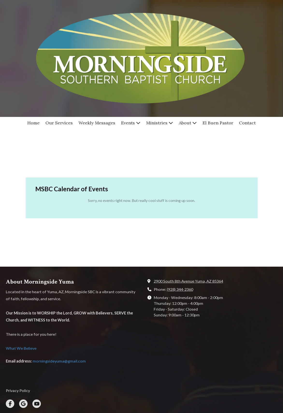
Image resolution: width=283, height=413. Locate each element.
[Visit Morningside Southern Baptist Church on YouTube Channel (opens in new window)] (36, 363)
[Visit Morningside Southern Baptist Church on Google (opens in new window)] (23, 363)
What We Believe (21, 307)
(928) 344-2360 (180, 248)
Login (141, 400)
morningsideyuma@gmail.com (59, 320)
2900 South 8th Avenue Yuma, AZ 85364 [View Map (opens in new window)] (188, 240)
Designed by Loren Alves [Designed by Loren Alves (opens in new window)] (184, 392)
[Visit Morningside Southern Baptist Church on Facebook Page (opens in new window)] (10, 363)
